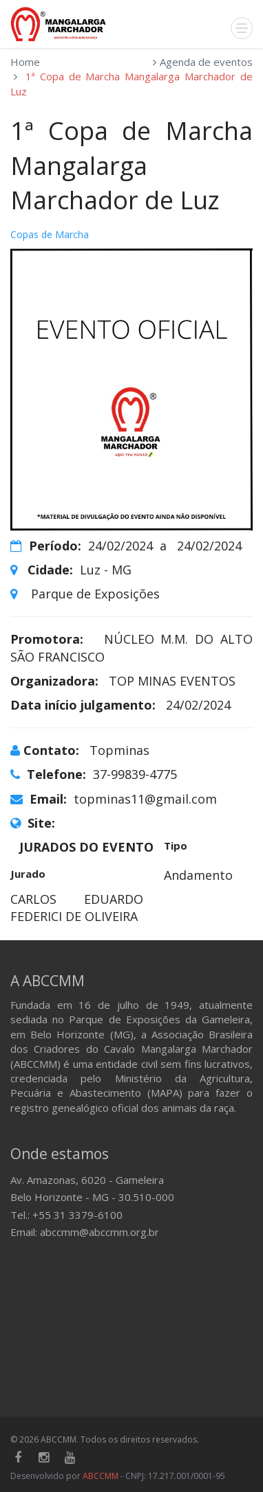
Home (25, 62)
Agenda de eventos (206, 62)
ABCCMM (100, 1476)
